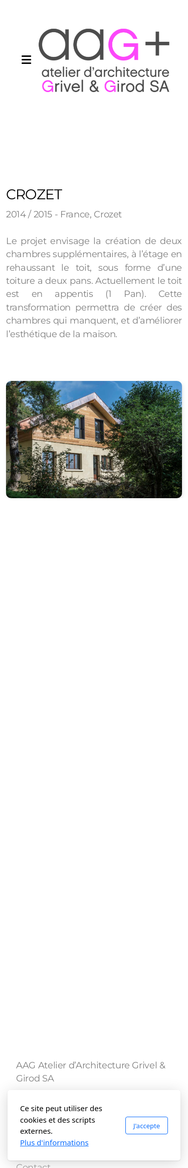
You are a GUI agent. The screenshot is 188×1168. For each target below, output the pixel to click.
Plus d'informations (54, 1142)
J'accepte (146, 1125)
